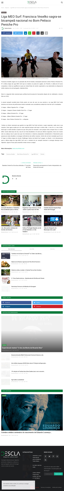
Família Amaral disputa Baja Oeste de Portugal (52, 208)
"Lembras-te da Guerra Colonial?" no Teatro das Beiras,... (27, 253)
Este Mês (32, 249)
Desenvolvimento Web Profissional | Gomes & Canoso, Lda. (27, 355)
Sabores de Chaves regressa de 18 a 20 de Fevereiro (25, 261)
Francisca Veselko (10, 154)
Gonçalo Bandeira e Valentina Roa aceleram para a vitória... (10, 208)
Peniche (42, 154)
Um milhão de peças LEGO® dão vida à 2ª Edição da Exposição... (29, 363)
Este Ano (52, 249)
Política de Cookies (57, 487)
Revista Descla (6, 28)
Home (2, 7)
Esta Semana (11, 249)
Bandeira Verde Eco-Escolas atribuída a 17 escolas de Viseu (16, 166)
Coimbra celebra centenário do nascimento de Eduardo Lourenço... (26, 432)
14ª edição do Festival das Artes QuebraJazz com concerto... (28, 371)
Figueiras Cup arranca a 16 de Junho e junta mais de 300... (32, 208)
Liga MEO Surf (34, 154)
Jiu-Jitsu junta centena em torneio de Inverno (9, 229)
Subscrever (58, 474)
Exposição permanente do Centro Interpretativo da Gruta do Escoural (47, 166)
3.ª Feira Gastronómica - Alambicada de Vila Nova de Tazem (27, 278)
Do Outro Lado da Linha (37, 466)
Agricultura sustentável (17, 379)
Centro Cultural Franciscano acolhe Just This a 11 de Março (37, 475)
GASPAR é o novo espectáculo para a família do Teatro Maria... (37, 458)
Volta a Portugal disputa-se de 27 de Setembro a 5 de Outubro (32, 229)
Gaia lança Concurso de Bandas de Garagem (23, 286)
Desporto (7, 7)
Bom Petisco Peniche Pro (23, 154)
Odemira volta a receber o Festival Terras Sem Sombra (26, 270)
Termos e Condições (46, 487)
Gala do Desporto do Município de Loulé (50, 229)
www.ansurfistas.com (18, 148)
